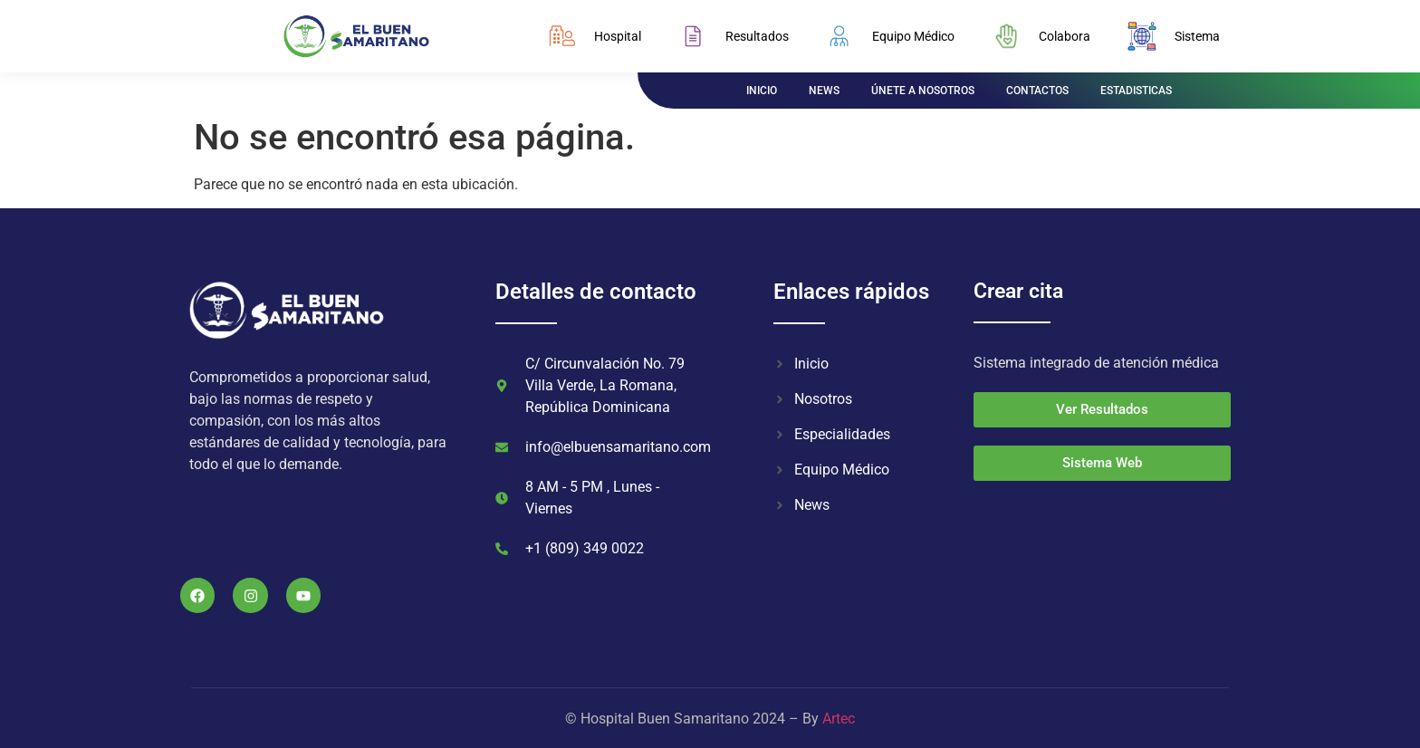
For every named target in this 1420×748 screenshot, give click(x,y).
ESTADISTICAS (1136, 90)
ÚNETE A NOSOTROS (922, 90)
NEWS (824, 90)
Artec (838, 718)
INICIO (761, 90)
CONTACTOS (1037, 90)
